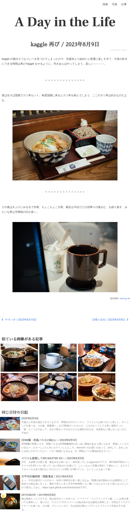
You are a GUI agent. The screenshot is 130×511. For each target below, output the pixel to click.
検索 (105, 4)
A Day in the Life (65, 22)
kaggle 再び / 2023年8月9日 (65, 44)
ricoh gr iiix (125, 298)
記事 (124, 4)
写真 (114, 4)
